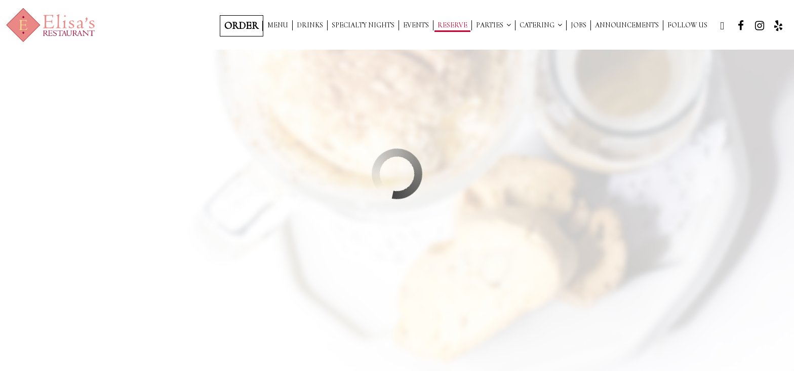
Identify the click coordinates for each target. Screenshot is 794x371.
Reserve (452, 25)
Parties (493, 25)
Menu (277, 25)
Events (416, 25)
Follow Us (687, 25)
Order (241, 26)
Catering (541, 25)
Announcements (627, 25)
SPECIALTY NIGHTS (363, 25)
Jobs (578, 25)
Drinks (310, 25)
